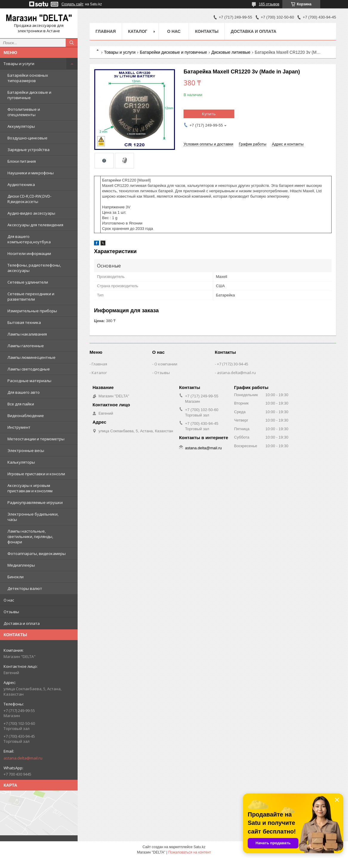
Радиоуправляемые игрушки (35, 502)
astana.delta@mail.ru (23, 758)
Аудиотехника (21, 184)
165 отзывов (269, 4)
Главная (106, 31)
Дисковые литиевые (230, 52)
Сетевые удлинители (27, 282)
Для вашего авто (23, 392)
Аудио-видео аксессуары (31, 213)
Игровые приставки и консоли (36, 473)
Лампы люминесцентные (31, 357)
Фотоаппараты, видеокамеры (36, 553)
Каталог (137, 31)
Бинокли (15, 576)
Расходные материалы (29, 380)
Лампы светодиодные (28, 369)
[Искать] (72, 42)
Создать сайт (72, 4)
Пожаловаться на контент (189, 852)
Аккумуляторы (21, 126)
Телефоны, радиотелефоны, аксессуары (34, 267)
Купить (209, 113)
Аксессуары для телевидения (35, 224)
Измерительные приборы (32, 310)
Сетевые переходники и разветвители (30, 296)
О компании (165, 364)
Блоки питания (21, 161)
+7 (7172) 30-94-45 (232, 364)
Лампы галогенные (25, 345)
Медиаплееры (21, 565)
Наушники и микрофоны (30, 173)
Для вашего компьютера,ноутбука (29, 239)
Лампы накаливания (27, 334)
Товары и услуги (19, 63)
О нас (9, 600)
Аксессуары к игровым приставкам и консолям (30, 488)
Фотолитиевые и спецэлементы (23, 112)
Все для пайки (20, 404)
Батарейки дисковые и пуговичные (29, 95)
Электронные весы (25, 450)
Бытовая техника (24, 322)
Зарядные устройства (28, 149)
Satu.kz (199, 847)
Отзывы (11, 611)
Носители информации (29, 253)
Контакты (206, 31)
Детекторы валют (24, 588)
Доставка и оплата (22, 623)
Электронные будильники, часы (32, 516)
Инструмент (18, 427)
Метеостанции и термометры (35, 439)
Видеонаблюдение (25, 415)
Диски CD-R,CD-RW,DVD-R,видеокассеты (29, 198)
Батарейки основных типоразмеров (27, 78)
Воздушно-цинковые (27, 138)
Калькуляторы (21, 462)
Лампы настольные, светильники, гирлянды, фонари (30, 536)
